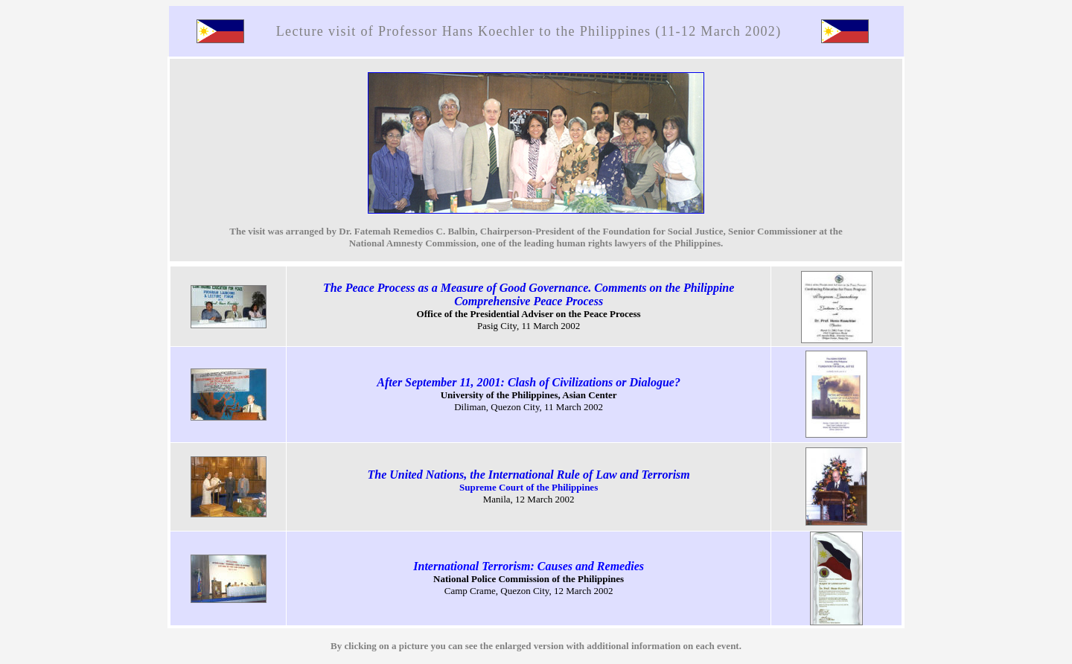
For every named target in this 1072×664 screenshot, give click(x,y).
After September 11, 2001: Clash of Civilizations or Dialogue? (528, 382)
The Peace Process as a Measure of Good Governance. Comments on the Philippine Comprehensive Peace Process (528, 294)
